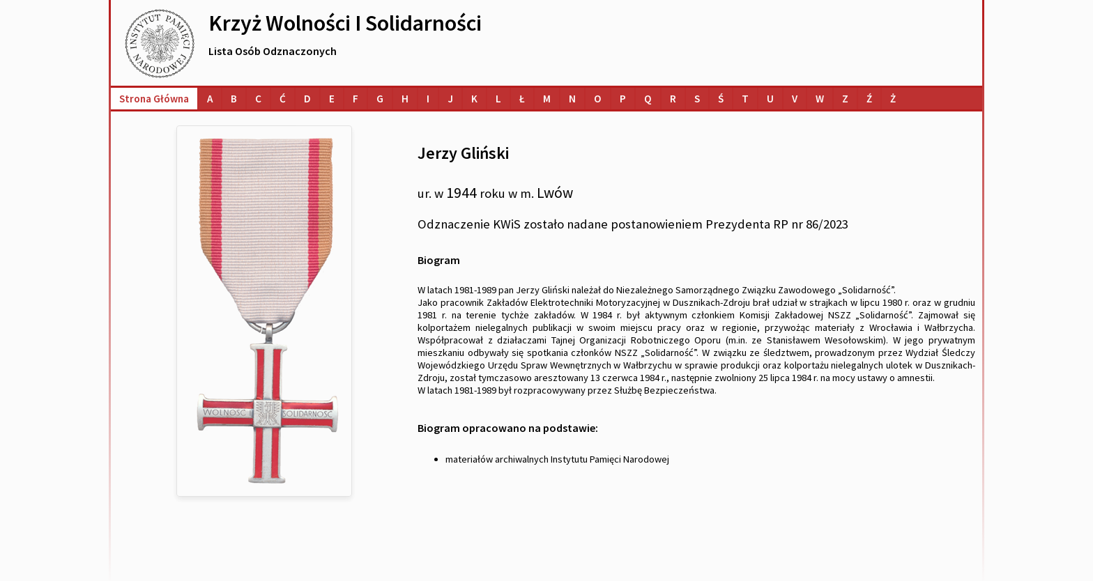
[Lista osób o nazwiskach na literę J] (450, 98)
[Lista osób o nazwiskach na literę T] (745, 98)
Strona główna (154, 98)
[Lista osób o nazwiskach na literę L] (498, 98)
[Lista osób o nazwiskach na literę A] (210, 98)
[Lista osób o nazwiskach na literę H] (405, 98)
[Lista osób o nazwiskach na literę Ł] (522, 98)
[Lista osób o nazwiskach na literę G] (380, 98)
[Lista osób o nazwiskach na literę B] (233, 98)
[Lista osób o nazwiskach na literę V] (795, 98)
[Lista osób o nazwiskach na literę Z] (845, 98)
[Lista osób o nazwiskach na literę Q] (648, 98)
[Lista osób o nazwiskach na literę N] (572, 98)
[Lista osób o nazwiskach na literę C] (258, 98)
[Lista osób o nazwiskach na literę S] (697, 98)
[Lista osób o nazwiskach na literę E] (332, 98)
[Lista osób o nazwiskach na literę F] (355, 98)
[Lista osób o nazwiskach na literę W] (819, 98)
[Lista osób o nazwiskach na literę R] (673, 98)
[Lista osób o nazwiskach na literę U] (770, 98)
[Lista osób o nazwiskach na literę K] (474, 98)
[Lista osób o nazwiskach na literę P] (622, 98)
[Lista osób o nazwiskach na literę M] (547, 98)
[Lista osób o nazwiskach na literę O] (598, 98)
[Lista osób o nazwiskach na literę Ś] (721, 98)
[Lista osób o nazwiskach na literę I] (428, 98)
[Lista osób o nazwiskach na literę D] (307, 98)
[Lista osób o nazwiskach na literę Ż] (893, 98)
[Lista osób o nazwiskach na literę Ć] (282, 98)
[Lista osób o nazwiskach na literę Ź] (869, 98)
